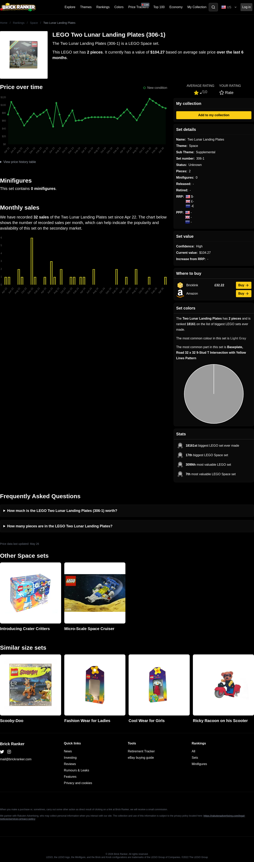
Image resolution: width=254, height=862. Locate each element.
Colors (118, 7)
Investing (70, 757)
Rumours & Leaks (76, 770)
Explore (70, 7)
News (68, 751)
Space (34, 22)
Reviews (70, 764)
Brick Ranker (12, 744)
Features (70, 776)
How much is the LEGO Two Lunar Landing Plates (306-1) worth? (62, 511)
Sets (195, 757)
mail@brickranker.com (16, 759)
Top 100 (159, 7)
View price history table (19, 162)
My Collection (196, 7)
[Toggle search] (213, 7)
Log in (246, 7)
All (193, 751)
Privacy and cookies (78, 783)
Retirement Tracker (141, 751)
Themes (86, 7)
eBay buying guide (141, 757)
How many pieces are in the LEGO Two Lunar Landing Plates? (60, 526)
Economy (176, 7)
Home (3, 22)
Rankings (103, 7)
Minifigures (199, 764)
